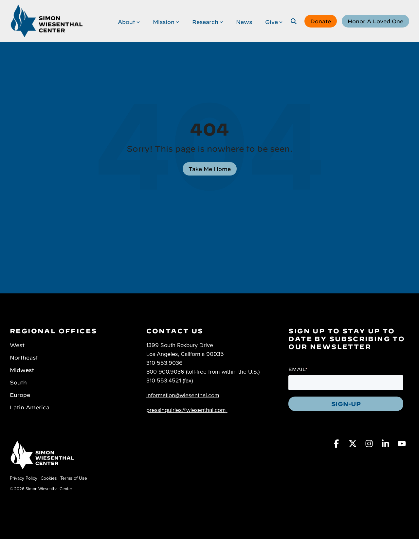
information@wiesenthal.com (182, 395)
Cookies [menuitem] (49, 478)
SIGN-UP (346, 403)
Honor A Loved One (375, 20)
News (244, 21)
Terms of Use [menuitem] (73, 478)
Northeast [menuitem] (24, 357)
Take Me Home (210, 168)
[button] (337, 445)
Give (273, 21)
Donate (320, 20)
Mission (166, 21)
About (129, 21)
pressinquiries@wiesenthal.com (186, 410)
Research (207, 21)
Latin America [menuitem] (29, 407)
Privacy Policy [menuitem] (23, 478)
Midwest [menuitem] (22, 369)
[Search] (293, 21)
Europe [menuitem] (20, 394)
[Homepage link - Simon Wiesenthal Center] (42, 467)
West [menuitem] (17, 344)
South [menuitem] (18, 382)
